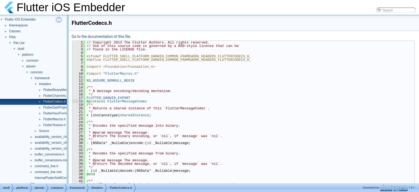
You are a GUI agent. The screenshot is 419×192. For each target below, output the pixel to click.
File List (18, 43)
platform (27, 55)
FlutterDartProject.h (57, 107)
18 (77, 101)
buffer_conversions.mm (51, 160)
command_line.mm (48, 172)
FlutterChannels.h (56, 96)
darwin (31, 66)
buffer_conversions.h (49, 154)
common (32, 60)
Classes (15, 31)
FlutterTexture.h (54, 125)
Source (44, 131)
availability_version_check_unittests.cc (62, 148)
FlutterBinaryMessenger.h (61, 90)
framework (42, 78)
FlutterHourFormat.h (57, 113)
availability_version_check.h (55, 143)
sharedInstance (134, 115)
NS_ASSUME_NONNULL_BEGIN (110, 80)
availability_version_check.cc (55, 137)
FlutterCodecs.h (54, 101)
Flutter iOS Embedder (20, 19)
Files (12, 37)
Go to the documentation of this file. (101, 36)
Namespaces (18, 25)
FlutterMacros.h (54, 119)
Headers (45, 84)
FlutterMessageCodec (127, 101)
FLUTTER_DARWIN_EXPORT (108, 97)
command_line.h (46, 166)
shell (21, 49)
